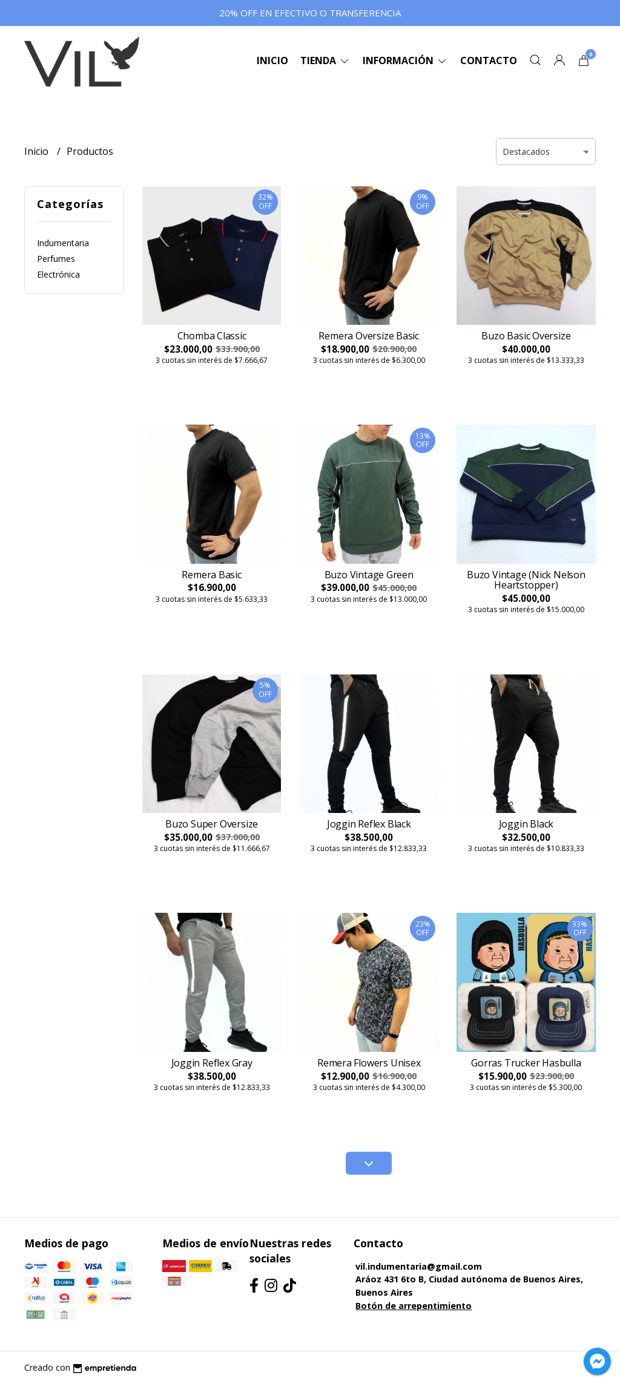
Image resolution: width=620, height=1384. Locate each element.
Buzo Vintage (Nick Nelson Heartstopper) (526, 580)
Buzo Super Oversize (211, 824)
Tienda (325, 60)
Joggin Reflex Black (369, 824)
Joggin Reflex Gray (211, 1062)
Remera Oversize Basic (368, 335)
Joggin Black (526, 824)
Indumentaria (63, 243)
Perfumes (56, 258)
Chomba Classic (211, 335)
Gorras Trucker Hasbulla (526, 1062)
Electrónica (58, 274)
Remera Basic (211, 574)
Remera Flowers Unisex (369, 1062)
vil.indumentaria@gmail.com (418, 1266)
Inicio (272, 60)
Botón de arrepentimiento (413, 1305)
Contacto (488, 60)
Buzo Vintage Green (369, 574)
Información (405, 60)
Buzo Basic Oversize (525, 335)
